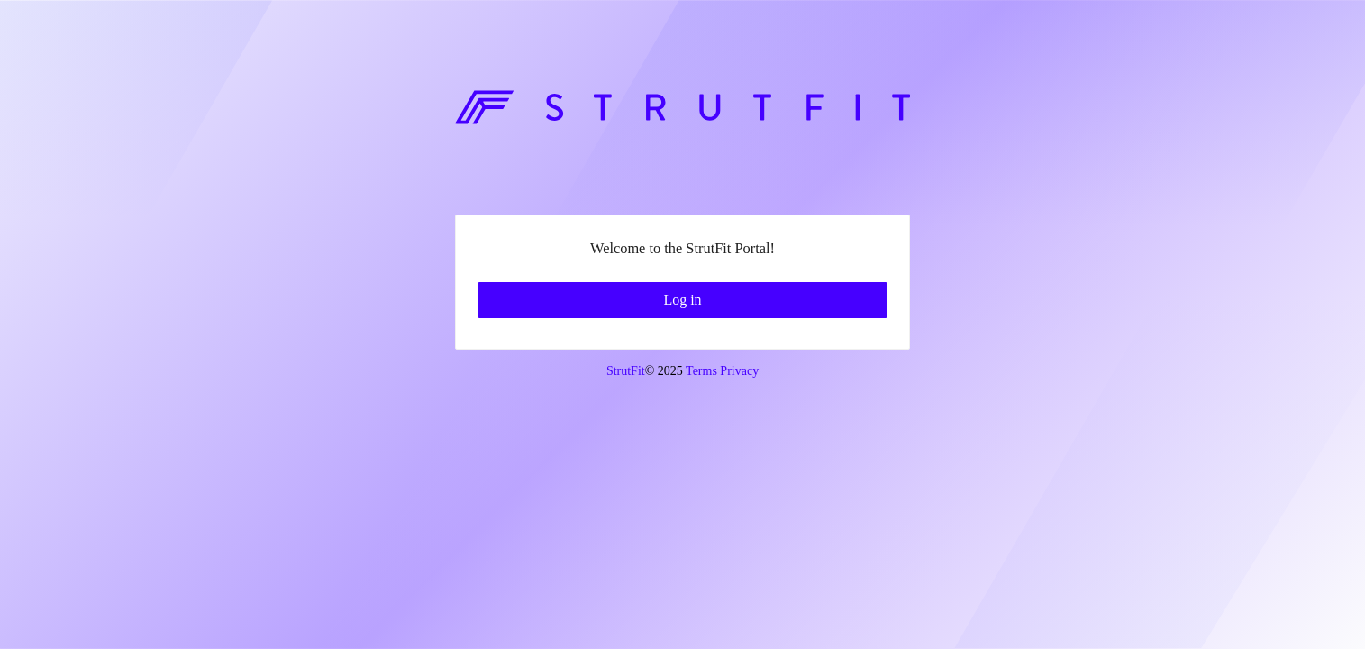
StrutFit (625, 584)
